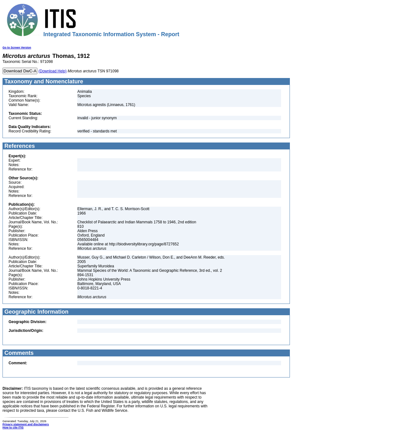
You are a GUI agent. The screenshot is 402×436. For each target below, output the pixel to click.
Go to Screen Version (17, 47)
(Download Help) (53, 71)
